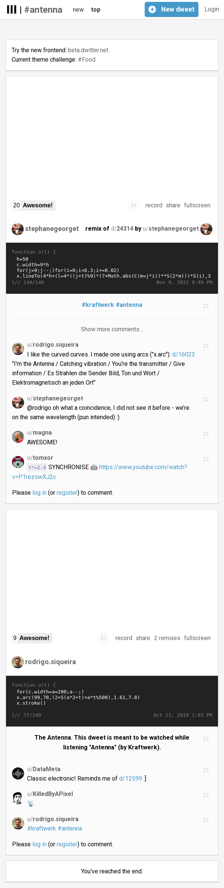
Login (211, 9)
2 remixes (167, 638)
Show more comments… (112, 329)
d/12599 (130, 778)
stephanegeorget (52, 229)
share (173, 205)
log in (39, 492)
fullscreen (197, 205)
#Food (86, 59)
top (95, 9)
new (78, 9)
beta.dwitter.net (88, 50)
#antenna (43, 10)
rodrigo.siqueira (50, 661)
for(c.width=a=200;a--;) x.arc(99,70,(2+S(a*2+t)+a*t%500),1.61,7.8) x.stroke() (112, 700)
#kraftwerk (98, 304)
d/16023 (183, 354)
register (67, 492)
